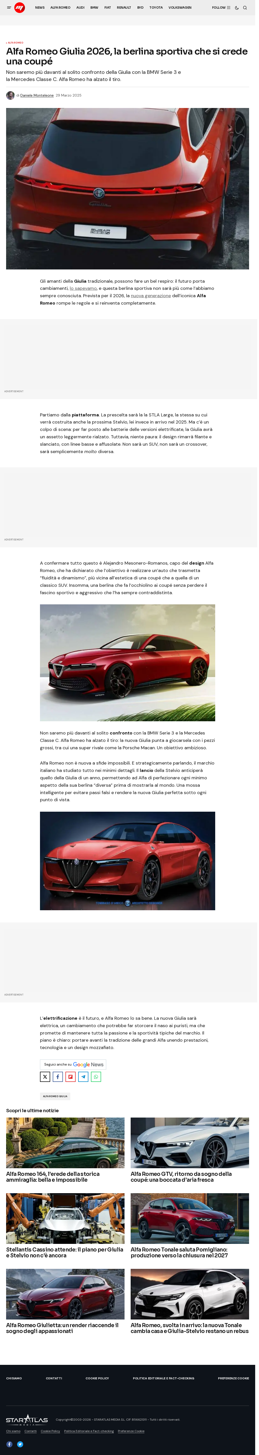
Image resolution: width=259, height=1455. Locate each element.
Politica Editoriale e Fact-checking (163, 1378)
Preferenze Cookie (233, 1378)
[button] (9, 8)
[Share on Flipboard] (70, 1077)
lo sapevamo (83, 288)
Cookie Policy (97, 1378)
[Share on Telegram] (83, 1077)
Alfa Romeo (15, 43)
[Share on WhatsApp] (96, 1077)
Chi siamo (14, 1378)
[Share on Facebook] (58, 1077)
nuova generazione (151, 296)
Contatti (54, 1378)
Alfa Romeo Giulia (55, 1096)
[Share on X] (45, 1077)
